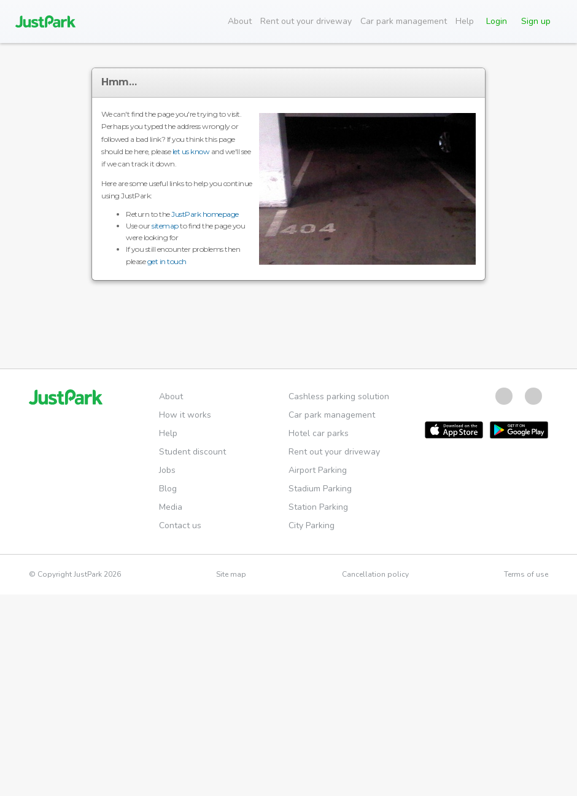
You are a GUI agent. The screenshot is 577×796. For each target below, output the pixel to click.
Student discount (192, 452)
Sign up (536, 21)
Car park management (403, 21)
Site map (231, 574)
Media (170, 507)
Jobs (167, 470)
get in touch (167, 261)
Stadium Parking (320, 488)
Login (496, 21)
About (240, 21)
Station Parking (318, 507)
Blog (168, 488)
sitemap (165, 225)
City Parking (311, 525)
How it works (185, 415)
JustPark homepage (205, 214)
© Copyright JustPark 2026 (75, 574)
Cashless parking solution (338, 396)
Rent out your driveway (306, 21)
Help (464, 21)
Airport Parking (317, 470)
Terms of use (526, 574)
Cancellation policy (375, 574)
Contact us (180, 525)
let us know (191, 151)
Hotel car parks (318, 433)
